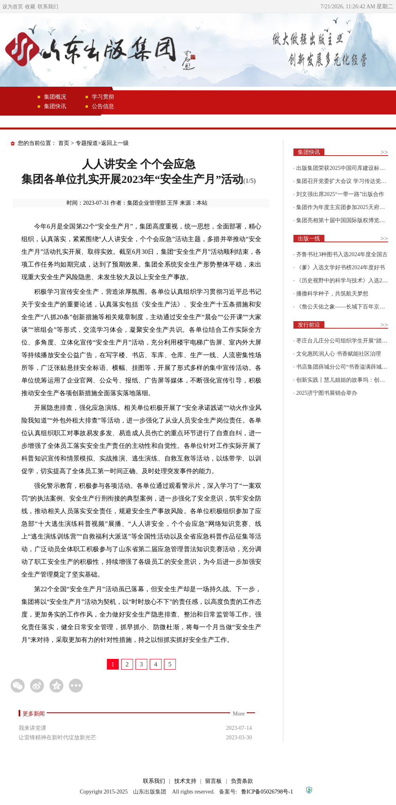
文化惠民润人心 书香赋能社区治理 (338, 354)
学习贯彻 (103, 97)
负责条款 (242, 781)
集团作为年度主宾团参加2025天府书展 (343, 207)
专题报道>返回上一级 (102, 143)
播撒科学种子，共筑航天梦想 (332, 294)
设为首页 (12, 7)
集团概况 (55, 97)
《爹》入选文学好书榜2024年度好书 (340, 267)
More (239, 714)
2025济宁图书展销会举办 (326, 393)
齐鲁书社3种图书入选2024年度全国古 (342, 254)
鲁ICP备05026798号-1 (267, 792)
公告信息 (103, 106)
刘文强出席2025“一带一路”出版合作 (340, 194)
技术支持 (185, 781)
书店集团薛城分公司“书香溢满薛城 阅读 (345, 367)
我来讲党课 (32, 728)
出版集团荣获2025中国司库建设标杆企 (343, 168)
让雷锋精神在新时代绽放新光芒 (57, 737)
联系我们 (48, 7)
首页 (63, 143)
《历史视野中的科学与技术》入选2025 (343, 281)
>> (384, 152)
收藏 (30, 7)
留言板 (213, 781)
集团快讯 (55, 106)
